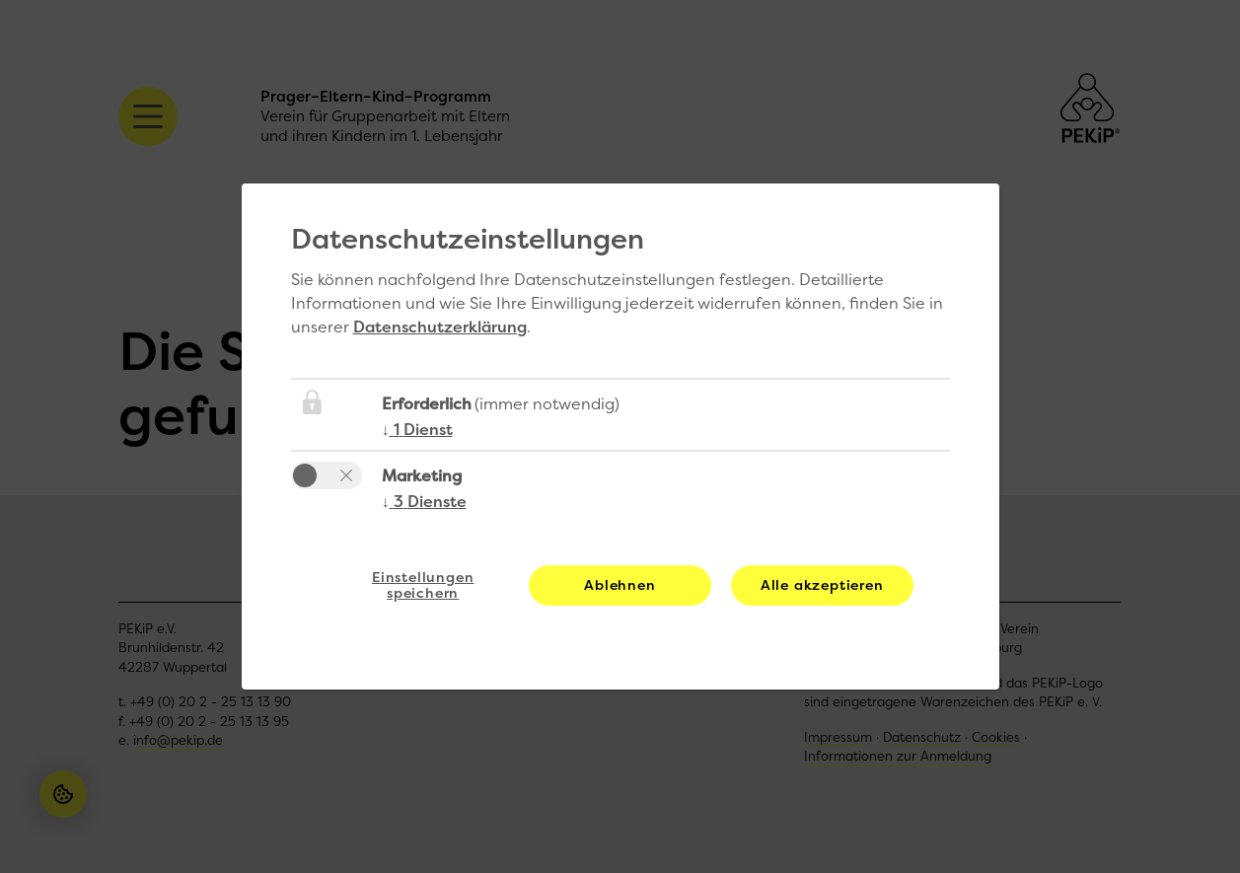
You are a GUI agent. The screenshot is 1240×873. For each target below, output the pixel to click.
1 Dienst (417, 429)
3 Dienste (424, 501)
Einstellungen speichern (423, 585)
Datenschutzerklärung (440, 326)
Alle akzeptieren (822, 584)
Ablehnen (619, 584)
